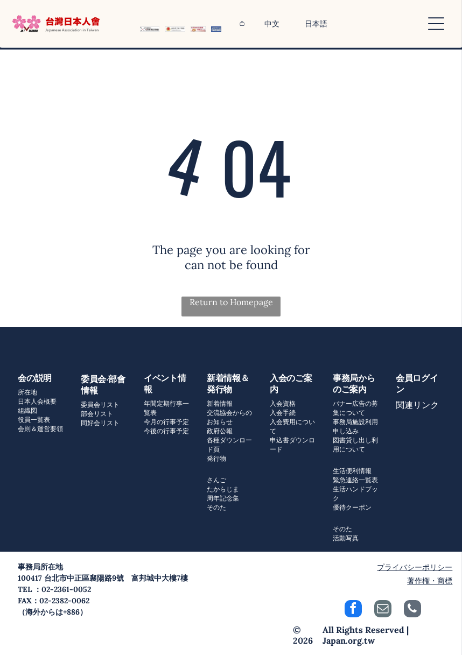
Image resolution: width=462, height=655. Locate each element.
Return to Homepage (231, 302)
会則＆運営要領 (40, 429)
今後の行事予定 (166, 431)
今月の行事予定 (166, 422)
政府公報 (220, 431)
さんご (216, 480)
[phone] (412, 610)
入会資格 (283, 403)
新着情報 (220, 403)
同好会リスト (100, 423)
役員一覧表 (34, 419)
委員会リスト (100, 404)
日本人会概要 (37, 401)
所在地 (27, 392)
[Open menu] (436, 24)
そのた (216, 507)
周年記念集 (223, 498)
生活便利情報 (352, 471)
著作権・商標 (429, 581)
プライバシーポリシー (414, 567)
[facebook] (353, 610)
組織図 (27, 410)
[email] (382, 610)
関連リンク (417, 404)
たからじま (223, 489)
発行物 (216, 458)
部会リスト (97, 414)
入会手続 (283, 413)
